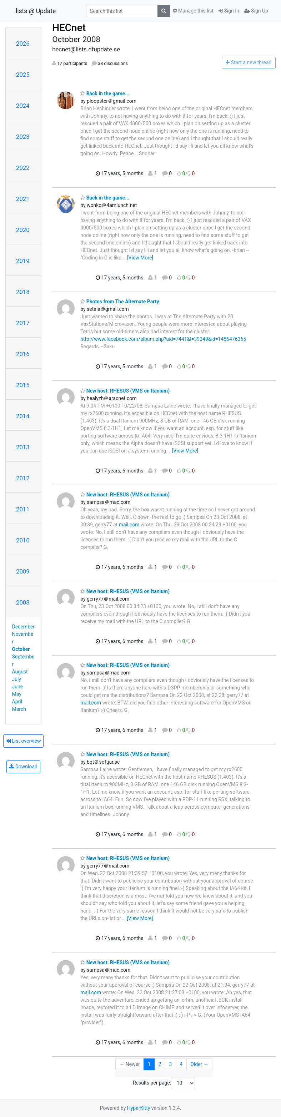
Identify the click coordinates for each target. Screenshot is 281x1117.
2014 (23, 416)
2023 (23, 136)
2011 (23, 509)
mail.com (129, 524)
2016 (23, 354)
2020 (23, 229)
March (19, 709)
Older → (199, 1064)
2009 (23, 571)
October (21, 649)
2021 (23, 198)
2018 (23, 291)
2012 (23, 478)
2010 (23, 540)
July (16, 679)
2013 (23, 447)
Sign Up (256, 11)
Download (23, 766)
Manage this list (193, 11)
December (23, 627)
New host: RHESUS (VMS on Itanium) (125, 391)
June (17, 686)
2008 (23, 602)
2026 (23, 43)
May (16, 694)
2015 (23, 385)
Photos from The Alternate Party (119, 301)
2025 (23, 74)
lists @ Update (36, 11)
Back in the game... (104, 93)
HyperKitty (138, 1108)
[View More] (140, 258)
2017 (23, 323)
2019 (23, 260)
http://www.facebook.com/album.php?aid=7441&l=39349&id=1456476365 (163, 339)
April (17, 701)
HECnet (69, 28)
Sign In (229, 11)
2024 (23, 105)
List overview (23, 741)
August (20, 671)
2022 (23, 167)
